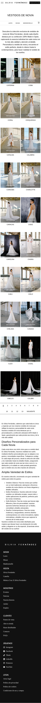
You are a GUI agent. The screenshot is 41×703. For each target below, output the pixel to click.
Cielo (30, 294)
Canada (30, 329)
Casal (30, 363)
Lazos (10, 23)
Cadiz (30, 224)
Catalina (10, 155)
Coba (30, 85)
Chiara (31, 259)
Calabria (30, 155)
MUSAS (18, 23)
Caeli (10, 294)
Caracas (10, 224)
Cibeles (10, 398)
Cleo (10, 363)
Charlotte (30, 189)
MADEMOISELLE (28, 23)
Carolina (10, 259)
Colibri (31, 398)
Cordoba (10, 189)
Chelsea (10, 329)
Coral (10, 120)
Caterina (10, 85)
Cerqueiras (31, 120)
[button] (2, 71)
